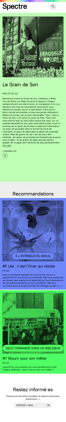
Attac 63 (12, 93)
